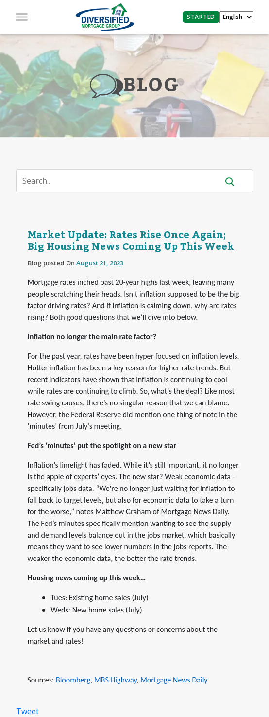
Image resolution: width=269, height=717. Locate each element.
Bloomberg (73, 679)
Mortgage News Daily (173, 679)
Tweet (27, 711)
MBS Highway (115, 679)
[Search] (123, 181)
